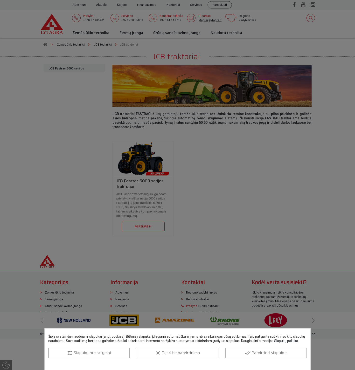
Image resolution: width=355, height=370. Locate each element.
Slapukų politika (286, 341)
